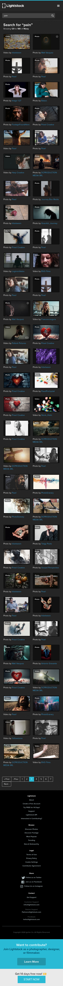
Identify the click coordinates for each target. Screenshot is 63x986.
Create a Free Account (31, 803)
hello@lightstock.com (31, 919)
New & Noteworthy (31, 844)
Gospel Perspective (50, 567)
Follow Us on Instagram (33, 886)
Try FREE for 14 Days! (31, 807)
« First (6, 779)
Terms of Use (31, 854)
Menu (58, 5)
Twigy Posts (46, 543)
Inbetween (16, 52)
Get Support (31, 897)
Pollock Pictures (19, 343)
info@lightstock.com (31, 904)
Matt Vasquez (47, 52)
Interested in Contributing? (31, 818)
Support (31, 811)
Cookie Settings (31, 862)
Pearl (14, 76)
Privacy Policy (31, 858)
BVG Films (46, 271)
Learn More (31, 961)
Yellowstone (17, 738)
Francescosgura (48, 319)
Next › (6, 784)
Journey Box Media (50, 199)
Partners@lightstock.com (31, 912)
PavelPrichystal (48, 391)
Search (52, 15)
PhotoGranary (47, 492)
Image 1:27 (16, 100)
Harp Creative (18, 172)
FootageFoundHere (21, 124)
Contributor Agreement (31, 865)
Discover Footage (32, 832)
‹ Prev (15, 779)
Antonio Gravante (49, 663)
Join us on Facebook (33, 881)
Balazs (44, 100)
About (31, 800)
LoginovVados (18, 271)
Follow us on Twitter (33, 877)
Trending (31, 840)
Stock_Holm (46, 415)
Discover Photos (31, 829)
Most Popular (31, 836)
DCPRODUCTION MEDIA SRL (45, 174)
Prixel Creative (47, 124)
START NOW (32, 979)
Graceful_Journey (49, 223)
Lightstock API (31, 814)
